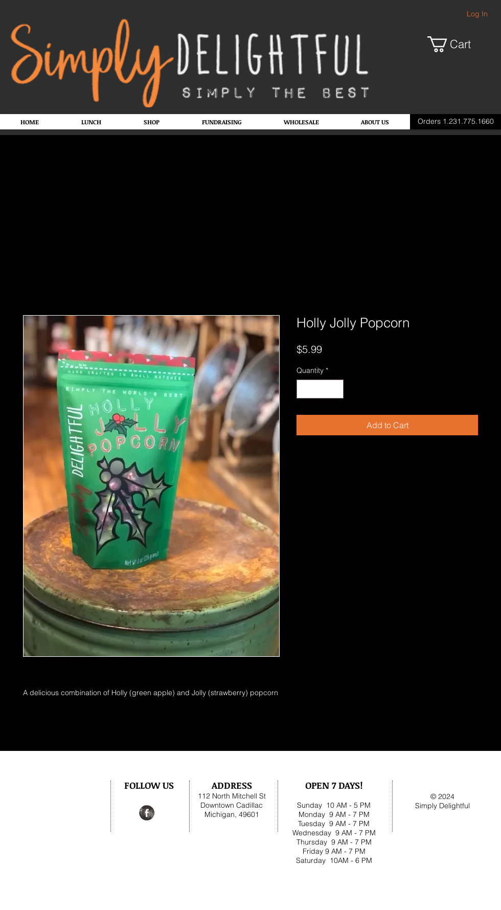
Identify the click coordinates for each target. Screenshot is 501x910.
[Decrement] (304, 389)
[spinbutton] (320, 389)
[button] (457, 44)
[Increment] (335, 389)
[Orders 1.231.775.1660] (455, 121)
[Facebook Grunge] (146, 812)
